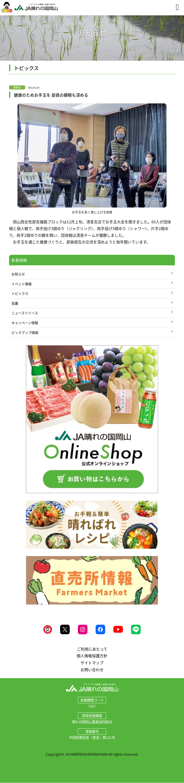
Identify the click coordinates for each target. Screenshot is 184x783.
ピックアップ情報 (25, 332)
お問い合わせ (92, 669)
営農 (15, 303)
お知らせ (18, 274)
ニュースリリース (25, 312)
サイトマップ (92, 662)
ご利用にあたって (92, 649)
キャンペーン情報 (25, 322)
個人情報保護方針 (92, 655)
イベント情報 (22, 283)
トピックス (20, 293)
